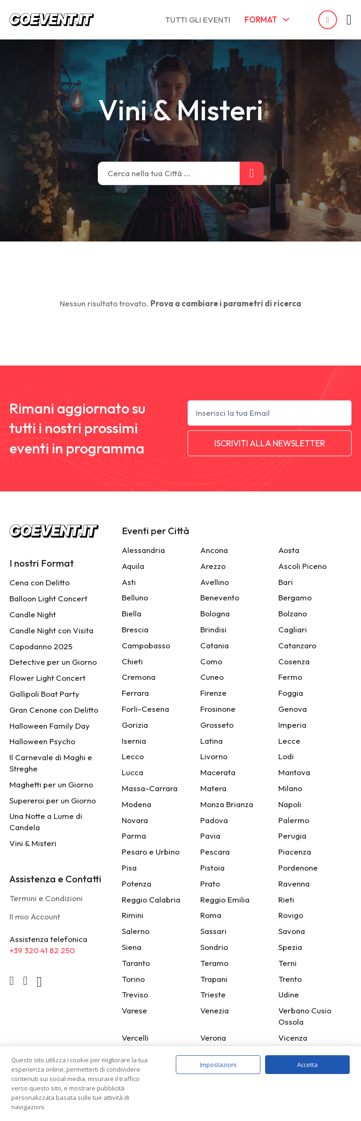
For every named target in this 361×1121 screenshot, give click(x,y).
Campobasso (146, 645)
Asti (129, 582)
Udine (288, 994)
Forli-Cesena (145, 709)
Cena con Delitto (39, 582)
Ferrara (135, 693)
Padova (214, 820)
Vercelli (135, 1038)
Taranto (136, 963)
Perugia (292, 836)
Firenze (213, 693)
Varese (134, 1010)
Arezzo (213, 566)
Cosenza (294, 661)
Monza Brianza (226, 804)
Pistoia (212, 867)
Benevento (219, 597)
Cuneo (212, 677)
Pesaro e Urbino (151, 851)
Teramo (214, 963)
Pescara (215, 851)
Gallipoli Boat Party (44, 694)
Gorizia (135, 725)
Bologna (215, 613)
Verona (213, 1038)
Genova (292, 709)
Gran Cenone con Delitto (53, 710)
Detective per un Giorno (53, 662)
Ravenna (294, 883)
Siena (131, 947)
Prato (210, 883)
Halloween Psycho (42, 741)
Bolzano (292, 613)
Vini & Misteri (32, 843)
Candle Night (32, 614)
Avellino (214, 582)
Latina (211, 741)
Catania (214, 645)
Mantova (294, 772)
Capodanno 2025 (40, 646)
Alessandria (143, 550)
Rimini (132, 915)
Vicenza (292, 1038)
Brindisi (213, 629)
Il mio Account (34, 916)
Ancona (214, 550)
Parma (134, 836)
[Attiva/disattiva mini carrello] (349, 20)
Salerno (135, 931)
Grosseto (217, 725)
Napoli (289, 804)
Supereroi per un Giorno (52, 800)
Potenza (136, 883)
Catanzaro (297, 645)
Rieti (286, 899)
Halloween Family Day (49, 726)
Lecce (289, 741)
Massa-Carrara (150, 788)
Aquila (133, 566)
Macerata (217, 772)
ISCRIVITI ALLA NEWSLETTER (269, 443)
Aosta (288, 550)
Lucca (132, 772)
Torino (133, 979)
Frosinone (217, 709)
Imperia (292, 725)
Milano (290, 788)
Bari (285, 582)
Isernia (134, 741)
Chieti (132, 661)
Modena (136, 804)
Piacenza (294, 851)
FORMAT (260, 19)
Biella (131, 613)
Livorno (214, 756)
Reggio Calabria (151, 899)
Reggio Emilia (225, 899)
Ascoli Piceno (302, 566)
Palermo (293, 820)
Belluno (135, 597)
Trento (290, 979)
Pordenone (298, 867)
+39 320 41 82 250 (42, 950)
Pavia (210, 836)
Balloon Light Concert (48, 598)
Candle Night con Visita (51, 630)
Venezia (214, 1010)
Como (211, 661)
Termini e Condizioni (46, 898)
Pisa (129, 867)
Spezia (290, 947)
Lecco (133, 756)
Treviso (135, 994)
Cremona (139, 677)
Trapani (214, 979)
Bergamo (295, 597)
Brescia (135, 629)
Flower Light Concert (47, 678)
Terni (287, 963)
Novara (135, 820)
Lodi (286, 756)
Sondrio (214, 947)
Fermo (290, 677)
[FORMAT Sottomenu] (286, 19)
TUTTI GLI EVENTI (197, 19)
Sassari (213, 931)
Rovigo (290, 915)
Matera (213, 788)
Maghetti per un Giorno (51, 784)
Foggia (290, 693)
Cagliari (292, 629)
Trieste (213, 994)
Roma (210, 915)
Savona (291, 931)
